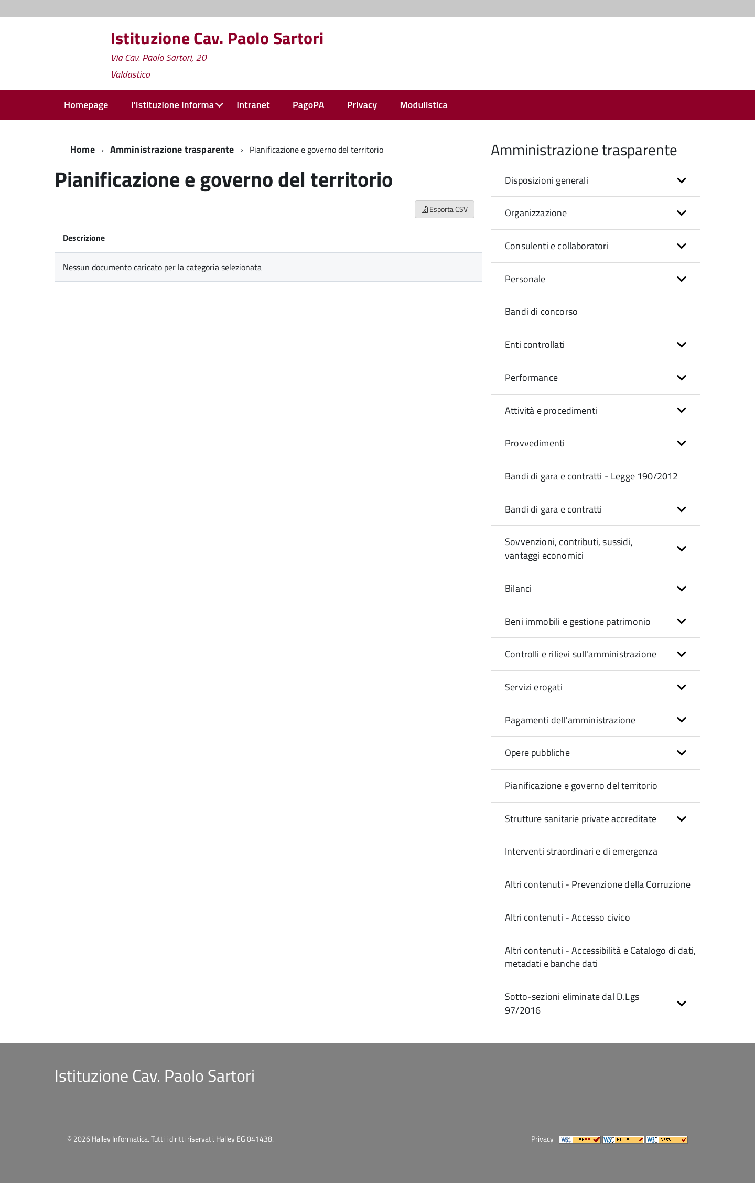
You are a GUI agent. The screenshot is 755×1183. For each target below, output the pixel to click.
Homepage (86, 105)
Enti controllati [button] (535, 344)
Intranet (253, 105)
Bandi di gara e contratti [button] (553, 509)
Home (82, 149)
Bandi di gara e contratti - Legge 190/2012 (591, 476)
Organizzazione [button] (536, 213)
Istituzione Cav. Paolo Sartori (217, 54)
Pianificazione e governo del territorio (581, 786)
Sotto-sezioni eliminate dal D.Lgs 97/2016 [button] (572, 1003)
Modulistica (423, 105)
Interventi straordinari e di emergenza (581, 851)
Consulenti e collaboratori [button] (557, 246)
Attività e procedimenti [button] (551, 410)
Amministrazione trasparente (172, 149)
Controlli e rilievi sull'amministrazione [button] (580, 654)
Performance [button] (531, 377)
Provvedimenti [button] (535, 443)
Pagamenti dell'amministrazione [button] (570, 720)
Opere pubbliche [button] (537, 752)
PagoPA (309, 105)
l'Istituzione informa (172, 105)
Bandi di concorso (541, 311)
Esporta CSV (445, 209)
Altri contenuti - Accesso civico (567, 917)
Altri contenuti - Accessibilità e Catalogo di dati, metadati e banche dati (600, 957)
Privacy (362, 105)
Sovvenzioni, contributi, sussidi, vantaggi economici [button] (569, 548)
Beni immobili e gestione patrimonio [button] (578, 621)
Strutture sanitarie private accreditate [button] (580, 819)
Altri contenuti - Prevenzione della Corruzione (598, 884)
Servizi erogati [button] (534, 687)
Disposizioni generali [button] (546, 180)
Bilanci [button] (518, 588)
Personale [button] (525, 279)
